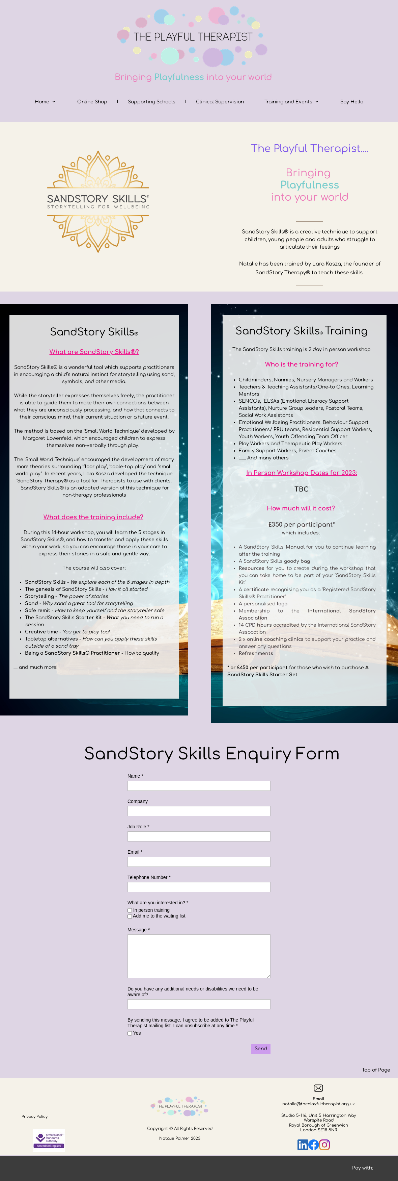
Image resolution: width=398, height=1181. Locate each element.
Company (137, 801)
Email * (134, 852)
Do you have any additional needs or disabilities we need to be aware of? (192, 991)
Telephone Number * (149, 877)
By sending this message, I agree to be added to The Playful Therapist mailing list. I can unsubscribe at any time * (190, 1022)
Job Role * (138, 826)
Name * (135, 776)
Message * (138, 929)
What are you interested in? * (158, 902)
